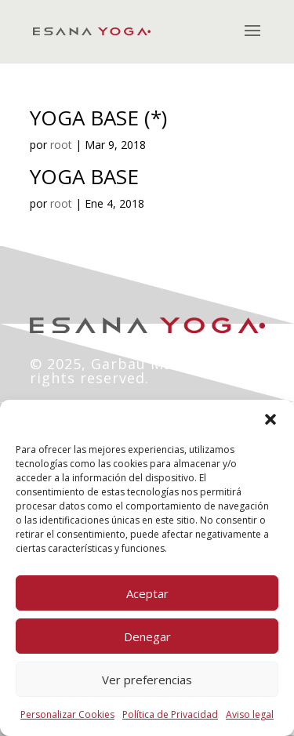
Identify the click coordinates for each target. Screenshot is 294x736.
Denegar (147, 636)
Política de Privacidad (170, 714)
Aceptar (147, 593)
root (61, 144)
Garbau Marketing (159, 363)
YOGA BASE (84, 176)
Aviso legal (250, 714)
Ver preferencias (147, 679)
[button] (270, 419)
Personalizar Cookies (67, 714)
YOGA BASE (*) (98, 117)
